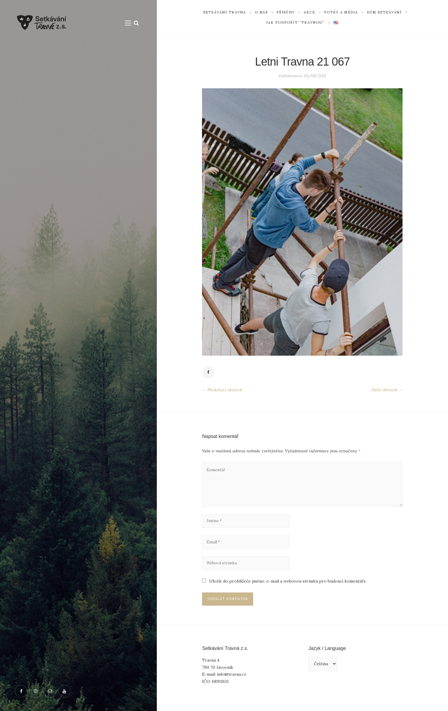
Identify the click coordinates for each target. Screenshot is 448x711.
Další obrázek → (387, 390)
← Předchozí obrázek (222, 390)
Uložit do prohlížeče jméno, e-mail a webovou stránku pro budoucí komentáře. (288, 586)
